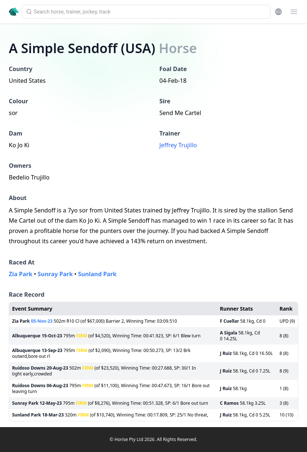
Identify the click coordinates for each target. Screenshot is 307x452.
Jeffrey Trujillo (178, 145)
